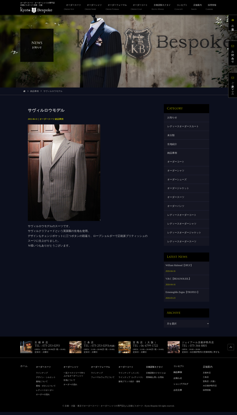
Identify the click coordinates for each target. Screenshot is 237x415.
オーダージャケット (178, 190)
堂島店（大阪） (210, 384)
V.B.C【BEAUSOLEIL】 (178, 282)
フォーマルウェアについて (103, 380)
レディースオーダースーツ (181, 244)
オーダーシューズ (177, 181)
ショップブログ (182, 386)
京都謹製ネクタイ (155, 370)
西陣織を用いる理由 (155, 380)
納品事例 (34, 91)
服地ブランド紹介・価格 (129, 384)
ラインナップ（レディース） (131, 380)
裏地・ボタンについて (46, 389)
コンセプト (180, 369)
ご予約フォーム (233, 85)
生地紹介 (172, 145)
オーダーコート (175, 163)
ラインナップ (42, 376)
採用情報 (207, 393)
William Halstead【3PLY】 (179, 268)
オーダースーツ (175, 199)
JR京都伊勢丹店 (210, 389)
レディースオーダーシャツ (181, 226)
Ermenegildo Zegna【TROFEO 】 (183, 295)
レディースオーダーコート (181, 217)
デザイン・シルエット (46, 380)
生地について (69, 383)
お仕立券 (233, 23)
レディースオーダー (45, 393)
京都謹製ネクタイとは (156, 376)
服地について (42, 384)
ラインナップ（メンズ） (129, 376)
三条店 (206, 380)
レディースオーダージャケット (184, 235)
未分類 (171, 135)
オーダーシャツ (175, 172)
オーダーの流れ (43, 397)
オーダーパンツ (175, 208)
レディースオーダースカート (183, 126)
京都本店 (207, 376)
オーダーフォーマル (102, 370)
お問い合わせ (233, 53)
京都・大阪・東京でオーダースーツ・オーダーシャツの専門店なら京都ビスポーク (104, 409)
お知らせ (172, 117)
